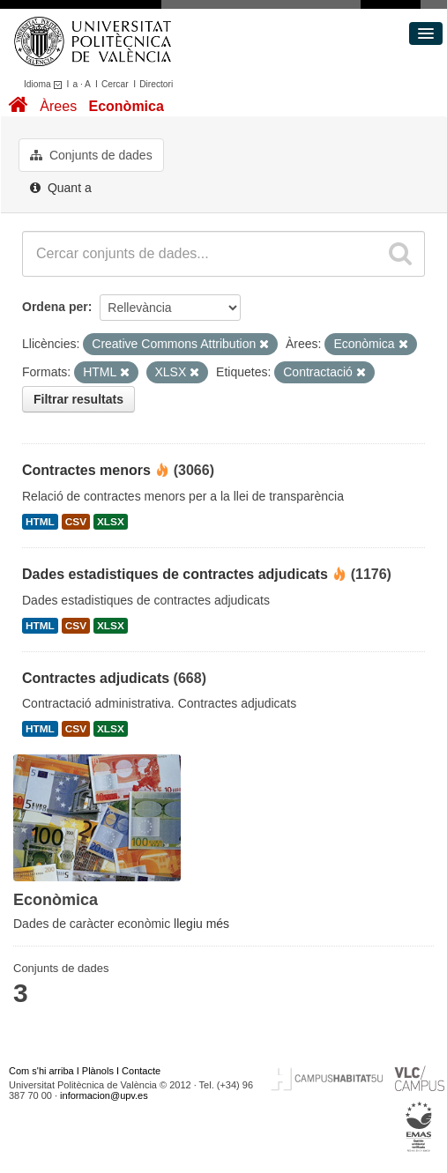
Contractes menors (86, 470)
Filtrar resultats (78, 399)
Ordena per (55, 307)
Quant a (61, 188)
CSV (75, 522)
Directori (156, 84)
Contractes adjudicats (95, 678)
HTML (40, 522)
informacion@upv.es (104, 1095)
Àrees (58, 106)
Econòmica (125, 106)
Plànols (98, 1070)
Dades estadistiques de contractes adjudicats (175, 574)
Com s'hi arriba (41, 1070)
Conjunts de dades (91, 155)
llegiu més (201, 924)
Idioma (45, 84)
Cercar (115, 84)
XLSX (110, 522)
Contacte (141, 1070)
